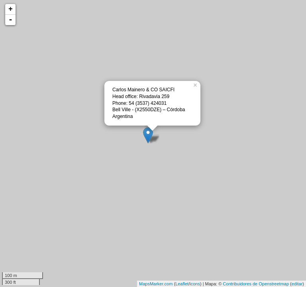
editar (297, 283)
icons (195, 283)
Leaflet (181, 283)
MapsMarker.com (156, 283)
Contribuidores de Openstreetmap (256, 283)
